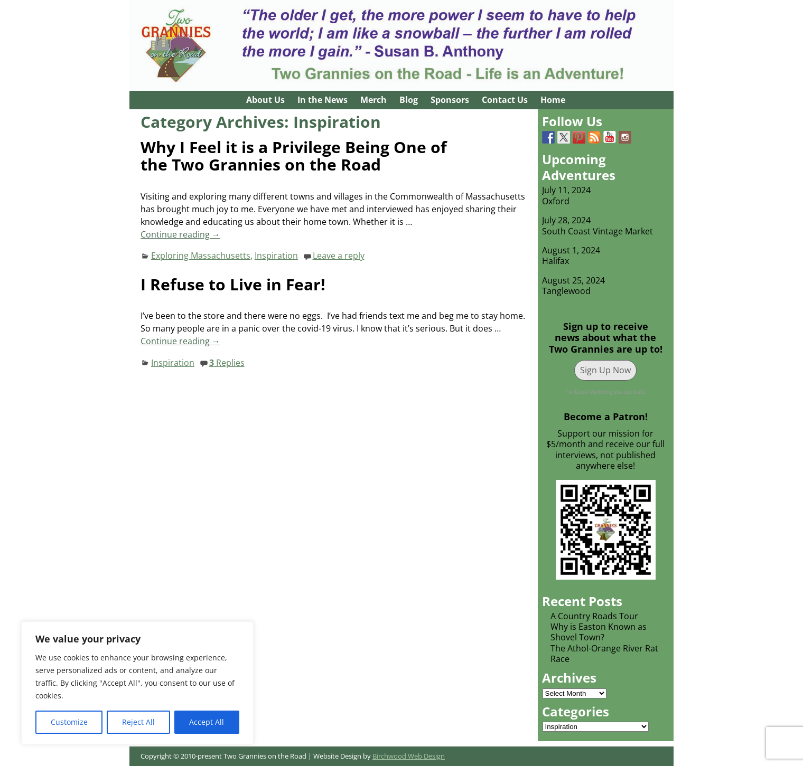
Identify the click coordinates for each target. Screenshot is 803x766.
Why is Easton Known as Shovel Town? (598, 632)
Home (552, 100)
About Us (265, 100)
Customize (69, 722)
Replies (227, 362)
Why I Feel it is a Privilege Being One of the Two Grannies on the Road (294, 155)
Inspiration (276, 255)
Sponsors (450, 100)
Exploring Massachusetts (200, 255)
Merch (373, 100)
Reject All (138, 722)
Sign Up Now (605, 370)
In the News (322, 100)
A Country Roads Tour (594, 616)
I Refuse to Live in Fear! (233, 284)
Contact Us (505, 100)
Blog (408, 100)
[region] (137, 683)
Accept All (206, 722)
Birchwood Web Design (408, 756)
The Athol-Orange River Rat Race (604, 653)
